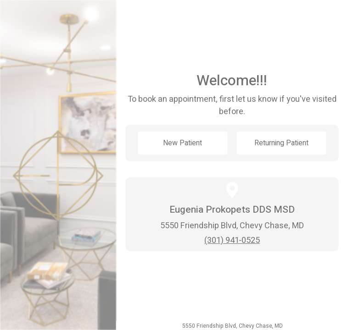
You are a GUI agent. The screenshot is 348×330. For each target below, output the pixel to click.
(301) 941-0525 (232, 240)
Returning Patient (281, 143)
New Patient (182, 143)
